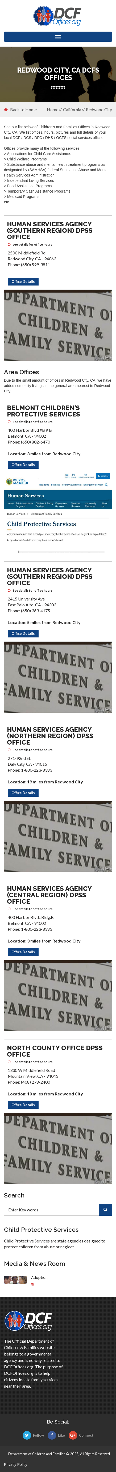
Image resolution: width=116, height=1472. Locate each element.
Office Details (23, 281)
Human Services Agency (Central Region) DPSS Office (49, 895)
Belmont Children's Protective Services (43, 411)
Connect (81, 1435)
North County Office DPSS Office (55, 1051)
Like (56, 1435)
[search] (105, 1210)
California (72, 109)
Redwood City (99, 109)
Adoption (39, 1277)
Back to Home (20, 109)
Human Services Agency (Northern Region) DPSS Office (50, 736)
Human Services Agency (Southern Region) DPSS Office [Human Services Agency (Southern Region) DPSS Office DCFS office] (50, 230)
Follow (33, 1435)
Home (52, 109)
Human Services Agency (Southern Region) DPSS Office (50, 576)
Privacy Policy (15, 1464)
